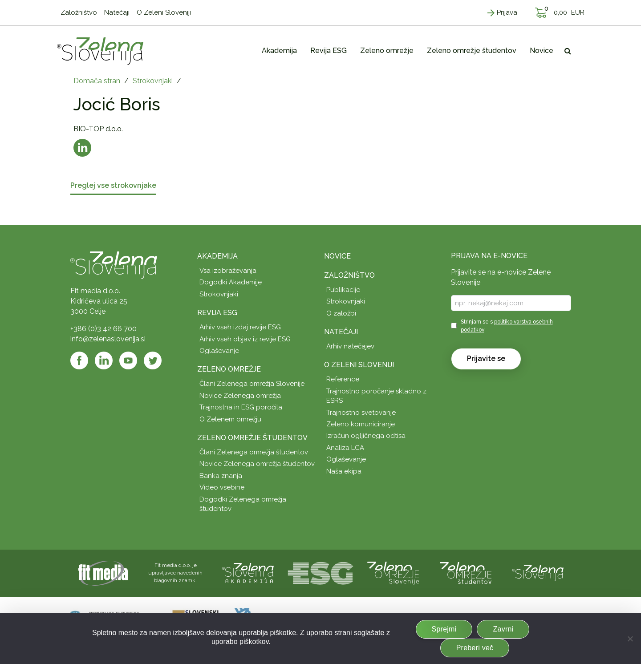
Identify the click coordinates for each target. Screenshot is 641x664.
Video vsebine (221, 487)
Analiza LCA (345, 448)
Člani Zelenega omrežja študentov (253, 452)
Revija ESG (217, 312)
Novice (337, 256)
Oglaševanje (219, 351)
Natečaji (341, 332)
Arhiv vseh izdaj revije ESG (240, 327)
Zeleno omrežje (229, 369)
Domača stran (96, 81)
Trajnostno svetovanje (361, 413)
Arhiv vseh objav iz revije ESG (245, 339)
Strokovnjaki (153, 81)
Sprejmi (444, 629)
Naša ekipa (343, 471)
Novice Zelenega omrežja (240, 396)
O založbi (341, 313)
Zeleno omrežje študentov (252, 437)
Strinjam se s (507, 325)
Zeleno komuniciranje (360, 424)
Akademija (217, 256)
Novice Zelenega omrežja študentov (257, 464)
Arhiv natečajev (350, 346)
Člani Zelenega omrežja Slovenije (251, 384)
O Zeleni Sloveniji (359, 364)
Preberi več (475, 648)
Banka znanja (220, 476)
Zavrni (503, 629)
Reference (342, 379)
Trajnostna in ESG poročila (240, 407)
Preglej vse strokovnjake (113, 186)
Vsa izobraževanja (227, 271)
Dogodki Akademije (230, 282)
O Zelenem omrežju (230, 419)
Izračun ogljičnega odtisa (366, 436)
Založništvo (349, 275)
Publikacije (343, 290)
